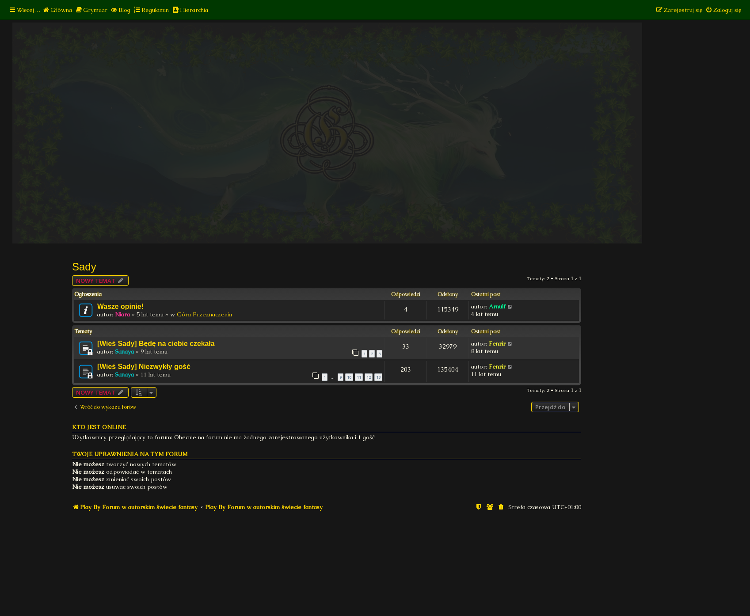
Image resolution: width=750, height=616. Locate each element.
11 (359, 377)
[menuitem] (57, 10)
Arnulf (497, 306)
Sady (84, 267)
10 (349, 377)
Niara (122, 314)
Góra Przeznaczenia (204, 314)
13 (378, 377)
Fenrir (497, 343)
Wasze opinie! (120, 306)
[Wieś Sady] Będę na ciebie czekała (156, 343)
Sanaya (124, 351)
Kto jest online (99, 427)
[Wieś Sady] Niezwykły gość (143, 366)
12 (368, 377)
